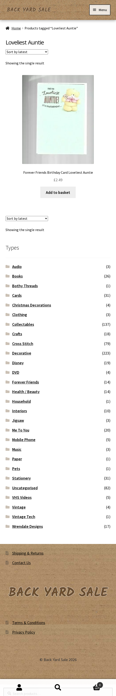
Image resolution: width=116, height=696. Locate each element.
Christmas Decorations (31, 305)
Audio (17, 266)
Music (16, 449)
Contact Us (21, 562)
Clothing (19, 314)
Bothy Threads (25, 285)
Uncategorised (25, 487)
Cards (17, 295)
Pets (16, 468)
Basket (90, 684)
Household (21, 401)
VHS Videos (22, 497)
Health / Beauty (26, 391)
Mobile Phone (23, 439)
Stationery (21, 478)
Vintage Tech (23, 516)
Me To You (20, 430)
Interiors (19, 410)
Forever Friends (25, 382)
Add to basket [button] (58, 192)
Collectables (23, 324)
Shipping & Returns (28, 553)
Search (58, 687)
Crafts (17, 333)
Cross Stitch (22, 343)
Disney (18, 362)
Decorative (21, 353)
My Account (19, 687)
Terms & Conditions (28, 622)
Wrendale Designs (27, 526)
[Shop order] (27, 51)
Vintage (19, 507)
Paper (17, 458)
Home (16, 28)
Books (17, 276)
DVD (15, 372)
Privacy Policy (23, 632)
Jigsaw (18, 420)
